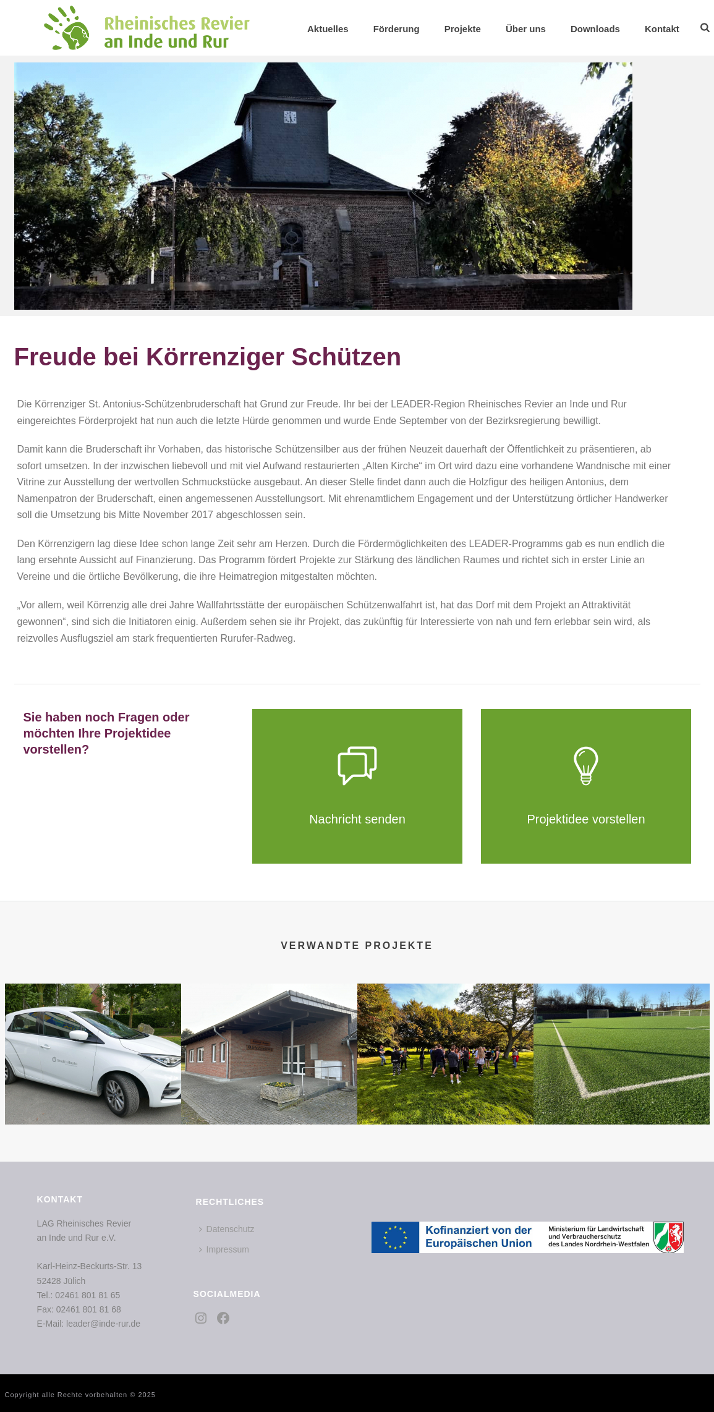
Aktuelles (328, 28)
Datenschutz (227, 1229)
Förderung (396, 28)
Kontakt (662, 28)
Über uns (526, 28)
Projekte (462, 28)
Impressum (224, 1249)
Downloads (595, 28)
